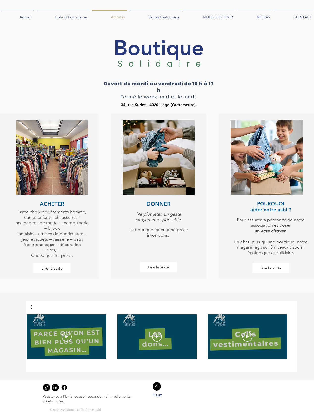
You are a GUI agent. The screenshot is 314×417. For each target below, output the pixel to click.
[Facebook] (64, 387)
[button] (34, 307)
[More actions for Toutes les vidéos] (34, 307)
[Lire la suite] (52, 268)
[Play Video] (67, 337)
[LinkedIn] (55, 387)
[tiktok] (46, 387)
